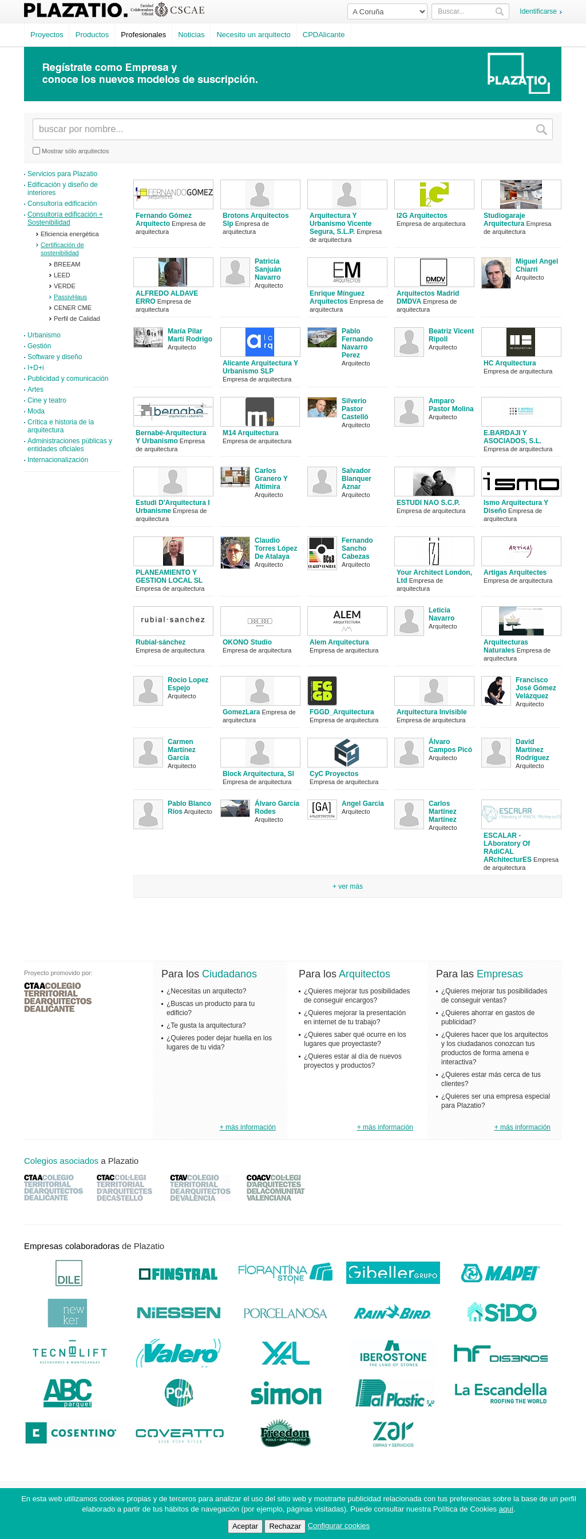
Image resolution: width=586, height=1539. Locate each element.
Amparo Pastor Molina (451, 405)
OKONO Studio (247, 642)
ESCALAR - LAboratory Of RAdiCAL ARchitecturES (508, 848)
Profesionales (143, 34)
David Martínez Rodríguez (532, 750)
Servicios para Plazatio (62, 174)
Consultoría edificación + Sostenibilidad (65, 218)
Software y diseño (54, 357)
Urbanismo (44, 335)
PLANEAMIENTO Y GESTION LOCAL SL (169, 576)
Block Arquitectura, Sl (258, 774)
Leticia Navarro (441, 614)
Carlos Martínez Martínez (443, 812)
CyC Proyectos (334, 774)
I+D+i (35, 368)
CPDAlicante (324, 34)
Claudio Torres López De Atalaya (276, 548)
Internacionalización (57, 460)
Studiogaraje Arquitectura (504, 220)
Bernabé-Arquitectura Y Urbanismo (171, 437)
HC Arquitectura (510, 363)
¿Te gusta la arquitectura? (206, 1025)
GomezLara (241, 712)
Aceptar (245, 1526)
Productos (92, 34)
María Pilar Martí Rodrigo (190, 335)
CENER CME (73, 307)
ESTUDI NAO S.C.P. (428, 503)
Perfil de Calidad (77, 318)
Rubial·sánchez (160, 642)
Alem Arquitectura (339, 642)
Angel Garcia (363, 804)
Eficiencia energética (70, 233)
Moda (36, 411)
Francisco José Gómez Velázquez (536, 688)
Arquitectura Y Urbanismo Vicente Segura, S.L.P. (340, 224)
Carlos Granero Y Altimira (271, 479)
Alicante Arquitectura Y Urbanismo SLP (260, 367)
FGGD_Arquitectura (342, 712)
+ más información (248, 1127)
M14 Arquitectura (251, 433)
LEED (62, 275)
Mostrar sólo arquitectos (71, 150)
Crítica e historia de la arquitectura (60, 426)
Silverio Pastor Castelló (355, 409)
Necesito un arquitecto (253, 34)
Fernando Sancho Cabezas (357, 548)
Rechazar (285, 1526)
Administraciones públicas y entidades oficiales (69, 445)
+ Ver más (347, 886)
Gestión (39, 346)
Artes (35, 389)
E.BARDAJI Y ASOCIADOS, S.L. (512, 437)
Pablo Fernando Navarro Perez (357, 343)
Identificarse (538, 11)
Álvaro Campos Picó (450, 746)
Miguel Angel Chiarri (537, 265)
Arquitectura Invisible (432, 712)
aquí (506, 1509)
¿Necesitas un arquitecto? (206, 991)
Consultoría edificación (62, 204)
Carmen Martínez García (182, 750)
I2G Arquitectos (422, 216)
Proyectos (47, 34)
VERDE (65, 286)
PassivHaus (70, 296)
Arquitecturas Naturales (506, 646)
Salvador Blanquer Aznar (356, 479)
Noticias (191, 34)
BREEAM (67, 264)
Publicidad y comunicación (67, 379)
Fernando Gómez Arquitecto (164, 220)
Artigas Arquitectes (515, 572)
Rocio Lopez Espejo (188, 684)
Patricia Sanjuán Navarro (268, 269)
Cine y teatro (46, 400)
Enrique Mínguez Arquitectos (337, 297)
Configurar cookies (339, 1525)
